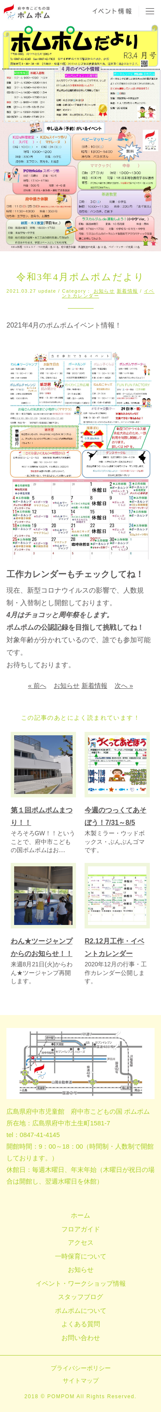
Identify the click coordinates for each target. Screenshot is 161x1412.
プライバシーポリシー (81, 1368)
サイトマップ (81, 1380)
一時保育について (80, 1256)
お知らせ (104, 291)
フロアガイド (80, 1229)
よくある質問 (80, 1324)
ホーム (80, 1215)
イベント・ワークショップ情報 (81, 1283)
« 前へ (37, 685)
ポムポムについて (80, 1310)
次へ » (124, 685)
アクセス (81, 1242)
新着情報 (127, 291)
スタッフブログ (80, 1296)
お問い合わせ (80, 1337)
